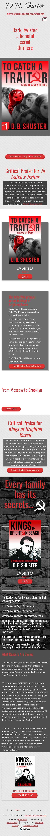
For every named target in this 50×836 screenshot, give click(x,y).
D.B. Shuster (25, 6)
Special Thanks (30, 825)
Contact (39, 810)
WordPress (12, 822)
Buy (25, 276)
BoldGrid (22, 819)
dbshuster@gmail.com (35, 815)
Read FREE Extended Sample (27, 366)
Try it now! (24, 795)
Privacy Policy (27, 810)
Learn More (11, 408)
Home (17, 810)
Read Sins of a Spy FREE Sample (25, 156)
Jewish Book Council (32, 204)
